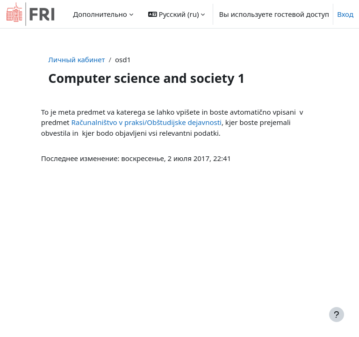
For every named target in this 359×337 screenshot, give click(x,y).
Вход (345, 14)
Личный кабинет (76, 59)
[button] (176, 14)
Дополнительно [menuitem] (100, 14)
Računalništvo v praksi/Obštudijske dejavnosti (146, 122)
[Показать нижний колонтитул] (336, 314)
